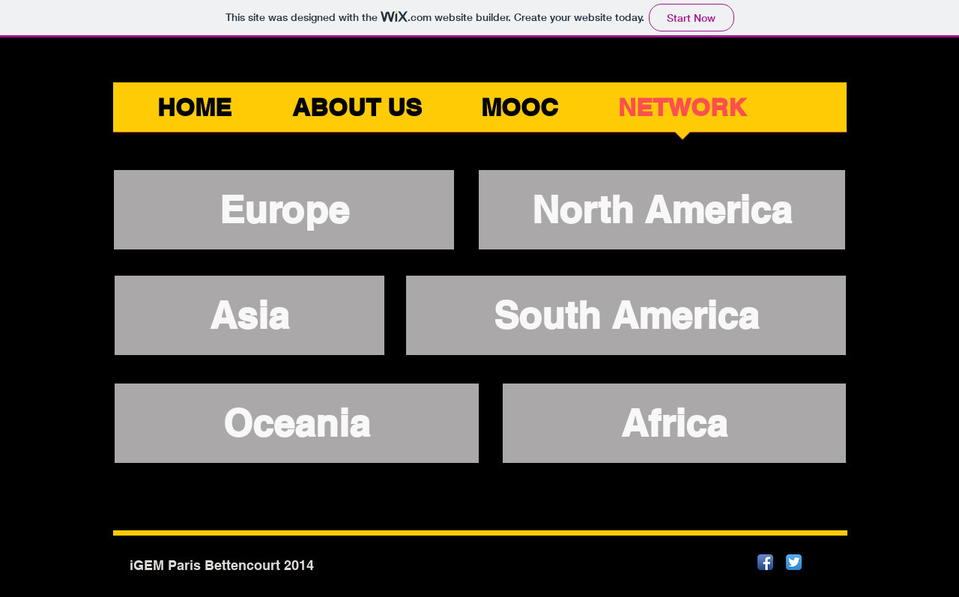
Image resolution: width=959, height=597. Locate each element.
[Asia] (249, 315)
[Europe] (284, 209)
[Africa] (674, 423)
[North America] (662, 209)
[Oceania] (297, 423)
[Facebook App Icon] (765, 562)
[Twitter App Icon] (794, 562)
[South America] (626, 315)
